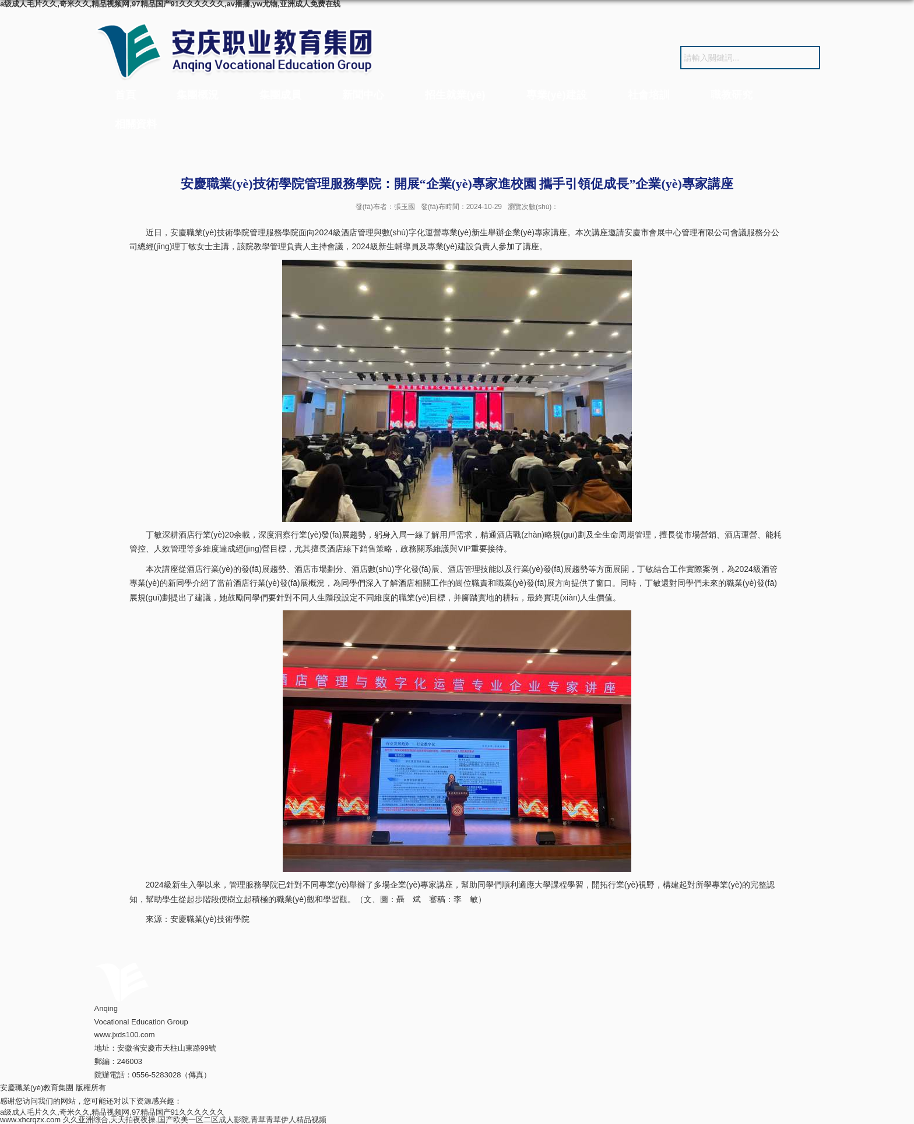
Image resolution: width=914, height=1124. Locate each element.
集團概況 (198, 95)
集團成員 (280, 95)
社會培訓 (649, 95)
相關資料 (136, 124)
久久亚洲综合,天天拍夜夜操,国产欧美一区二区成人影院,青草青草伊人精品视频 (195, 1119)
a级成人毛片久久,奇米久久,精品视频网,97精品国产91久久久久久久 (112, 1112)
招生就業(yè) (455, 95)
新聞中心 (363, 95)
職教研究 (732, 95)
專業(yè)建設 (556, 95)
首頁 (125, 95)
